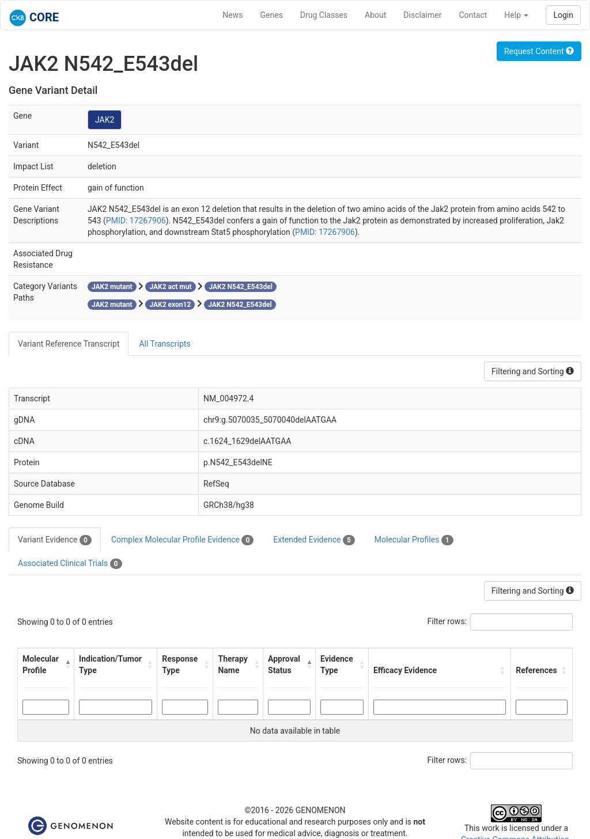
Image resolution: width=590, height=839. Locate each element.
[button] (67, 664)
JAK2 (104, 119)
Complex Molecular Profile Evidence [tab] (182, 540)
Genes (271, 15)
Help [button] (516, 15)
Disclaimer (422, 15)
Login (563, 15)
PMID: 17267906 (136, 220)
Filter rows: (447, 621)
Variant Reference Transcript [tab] (68, 343)
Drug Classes (323, 15)
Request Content (539, 51)
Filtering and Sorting (532, 371)
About (375, 15)
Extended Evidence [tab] (313, 540)
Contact (473, 15)
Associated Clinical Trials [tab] (70, 564)
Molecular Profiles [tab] (414, 540)
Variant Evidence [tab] (55, 540)
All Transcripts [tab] (164, 343)
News (232, 15)
